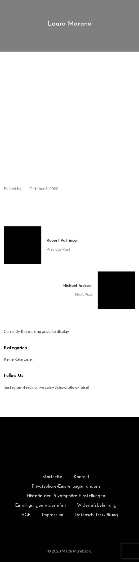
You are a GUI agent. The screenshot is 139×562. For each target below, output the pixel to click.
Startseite (52, 477)
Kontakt (82, 477)
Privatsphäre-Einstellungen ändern (66, 486)
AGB (26, 515)
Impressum (52, 515)
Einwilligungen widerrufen (40, 505)
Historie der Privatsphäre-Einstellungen (66, 496)
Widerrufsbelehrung (96, 505)
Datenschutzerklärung (96, 515)
